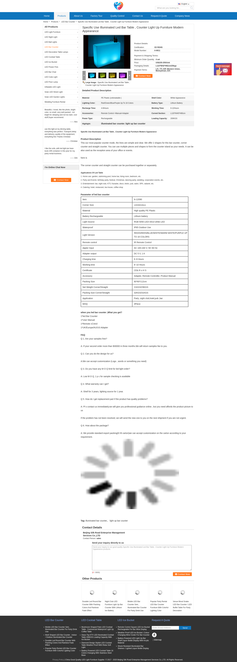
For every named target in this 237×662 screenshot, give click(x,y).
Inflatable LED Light (52, 87)
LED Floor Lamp (51, 82)
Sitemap (157, 640)
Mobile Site (157, 643)
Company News (182, 16)
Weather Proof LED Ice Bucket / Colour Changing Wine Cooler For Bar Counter (133, 634)
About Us (78, 16)
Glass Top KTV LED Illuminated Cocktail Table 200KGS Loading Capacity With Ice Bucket (97, 637)
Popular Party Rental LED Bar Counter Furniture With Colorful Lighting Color (159, 606)
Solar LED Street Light (54, 92)
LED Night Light (51, 37)
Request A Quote (159, 16)
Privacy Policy (58, 660)
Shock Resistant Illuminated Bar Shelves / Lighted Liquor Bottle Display (133, 647)
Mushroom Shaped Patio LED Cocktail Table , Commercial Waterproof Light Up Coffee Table (97, 629)
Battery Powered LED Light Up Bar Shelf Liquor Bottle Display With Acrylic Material (133, 640)
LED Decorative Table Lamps (56, 52)
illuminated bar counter (96, 520)
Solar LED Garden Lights (55, 97)
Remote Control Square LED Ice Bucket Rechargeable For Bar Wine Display (134, 628)
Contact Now (145, 76)
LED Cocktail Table (52, 57)
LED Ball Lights (51, 42)
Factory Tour (96, 16)
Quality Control (117, 16)
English (185, 4)
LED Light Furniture (52, 32)
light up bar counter (119, 520)
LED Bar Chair (50, 72)
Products (62, 16)
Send (185, 628)
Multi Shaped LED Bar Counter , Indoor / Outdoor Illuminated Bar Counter (61, 636)
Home (47, 16)
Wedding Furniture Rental (55, 102)
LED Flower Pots (51, 67)
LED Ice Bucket (51, 62)
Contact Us (137, 16)
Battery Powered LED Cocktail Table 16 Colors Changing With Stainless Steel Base (97, 653)
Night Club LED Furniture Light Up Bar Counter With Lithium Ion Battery (114, 606)
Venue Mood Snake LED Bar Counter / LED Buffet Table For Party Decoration (182, 606)
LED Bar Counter (68, 22)
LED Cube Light (51, 77)
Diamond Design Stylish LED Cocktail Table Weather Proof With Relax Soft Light (96, 645)
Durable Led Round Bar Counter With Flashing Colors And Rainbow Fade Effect (91, 606)
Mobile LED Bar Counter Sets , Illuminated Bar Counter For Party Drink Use (137, 606)
